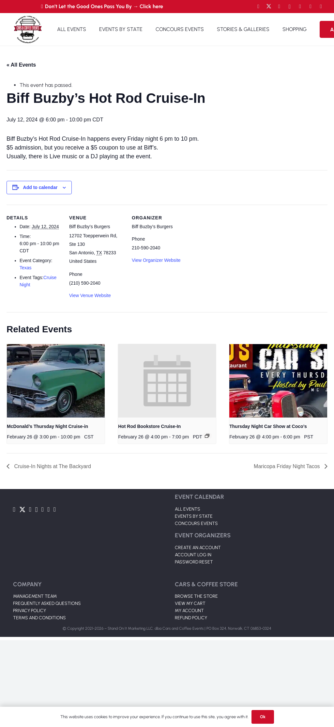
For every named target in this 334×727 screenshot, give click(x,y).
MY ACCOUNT (189, 610)
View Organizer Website (156, 260)
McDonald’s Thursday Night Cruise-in (47, 426)
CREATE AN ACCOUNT (198, 547)
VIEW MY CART (190, 603)
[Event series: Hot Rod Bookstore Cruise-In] (207, 436)
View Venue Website (90, 295)
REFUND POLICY (191, 618)
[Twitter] (269, 6)
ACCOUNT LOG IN (193, 555)
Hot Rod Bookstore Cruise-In (149, 426)
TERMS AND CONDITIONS (39, 618)
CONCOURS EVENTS (196, 523)
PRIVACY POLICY (29, 610)
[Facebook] (258, 6)
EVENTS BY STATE (194, 516)
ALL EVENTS (187, 509)
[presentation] (56, 381)
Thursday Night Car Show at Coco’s (268, 426)
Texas (26, 267)
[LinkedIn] (300, 6)
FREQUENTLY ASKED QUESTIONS (47, 603)
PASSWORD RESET (194, 562)
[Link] (27, 29)
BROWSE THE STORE (196, 596)
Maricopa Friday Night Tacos (287, 466)
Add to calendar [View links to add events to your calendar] (40, 187)
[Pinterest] (321, 6)
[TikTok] (310, 6)
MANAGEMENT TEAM (35, 596)
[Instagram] (289, 6)
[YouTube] (279, 6)
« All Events (21, 65)
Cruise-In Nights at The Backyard (52, 466)
